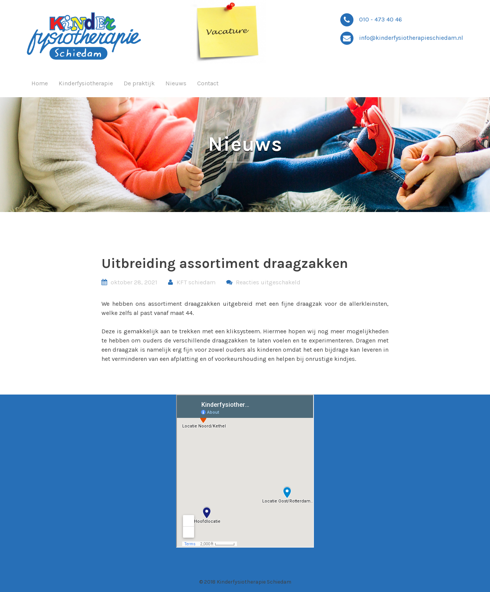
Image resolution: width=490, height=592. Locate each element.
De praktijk (139, 83)
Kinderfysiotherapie (86, 83)
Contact (208, 83)
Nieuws (175, 83)
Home (39, 83)
